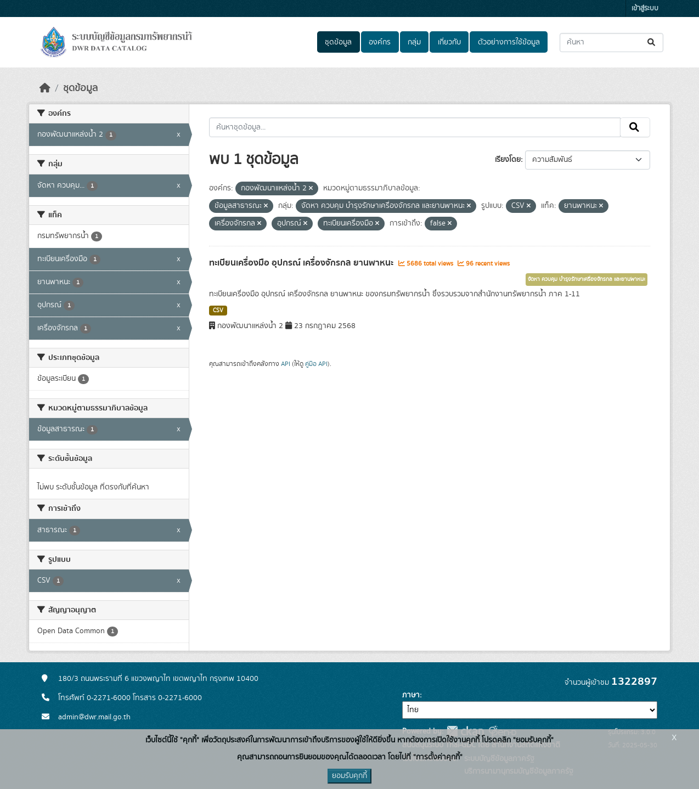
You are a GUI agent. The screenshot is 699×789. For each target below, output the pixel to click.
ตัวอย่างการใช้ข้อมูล (509, 42)
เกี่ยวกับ (449, 42)
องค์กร (380, 42)
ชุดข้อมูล (338, 42)
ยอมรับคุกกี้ (349, 775)
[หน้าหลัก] (45, 88)
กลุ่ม (414, 42)
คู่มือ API (316, 364)
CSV (218, 310)
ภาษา (411, 695)
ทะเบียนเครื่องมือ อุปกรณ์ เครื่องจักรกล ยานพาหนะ (302, 263)
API (285, 364)
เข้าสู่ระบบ (645, 8)
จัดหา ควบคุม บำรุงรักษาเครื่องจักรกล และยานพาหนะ (586, 279)
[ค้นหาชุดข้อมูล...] (611, 42)
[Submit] (652, 42)
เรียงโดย (508, 159)
